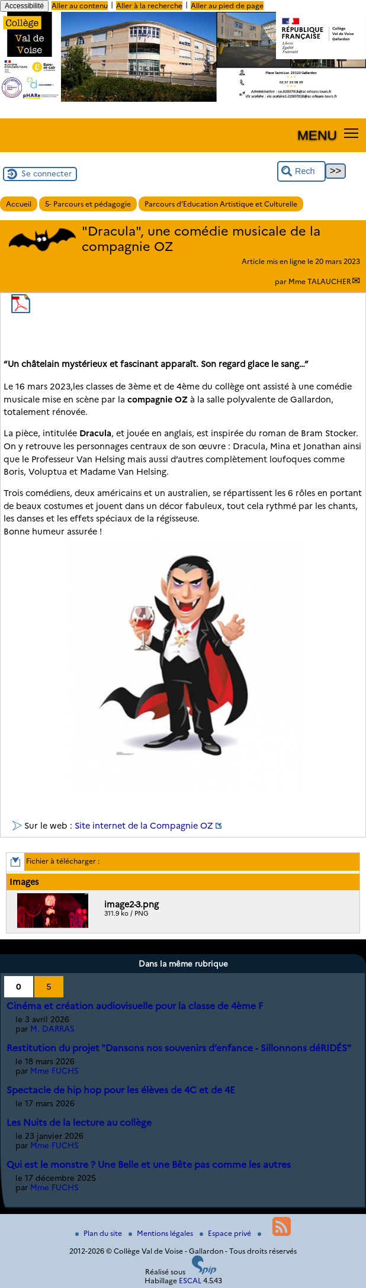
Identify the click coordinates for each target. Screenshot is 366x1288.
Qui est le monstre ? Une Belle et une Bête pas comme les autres (149, 1164)
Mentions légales (162, 1233)
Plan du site (99, 1233)
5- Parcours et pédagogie (88, 203)
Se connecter (46, 173)
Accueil (18, 203)
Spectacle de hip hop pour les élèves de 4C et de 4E (121, 1090)
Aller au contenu (80, 5)
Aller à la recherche (149, 5)
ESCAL (190, 1280)
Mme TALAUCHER (319, 281)
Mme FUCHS (54, 1071)
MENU (317, 135)
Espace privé (226, 1233)
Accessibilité (24, 6)
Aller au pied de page (227, 5)
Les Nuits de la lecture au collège (79, 1122)
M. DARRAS (52, 1028)
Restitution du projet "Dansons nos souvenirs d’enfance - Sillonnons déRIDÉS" (179, 1048)
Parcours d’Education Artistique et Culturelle (221, 203)
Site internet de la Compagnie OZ (144, 825)
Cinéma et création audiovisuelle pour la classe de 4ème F (135, 1006)
